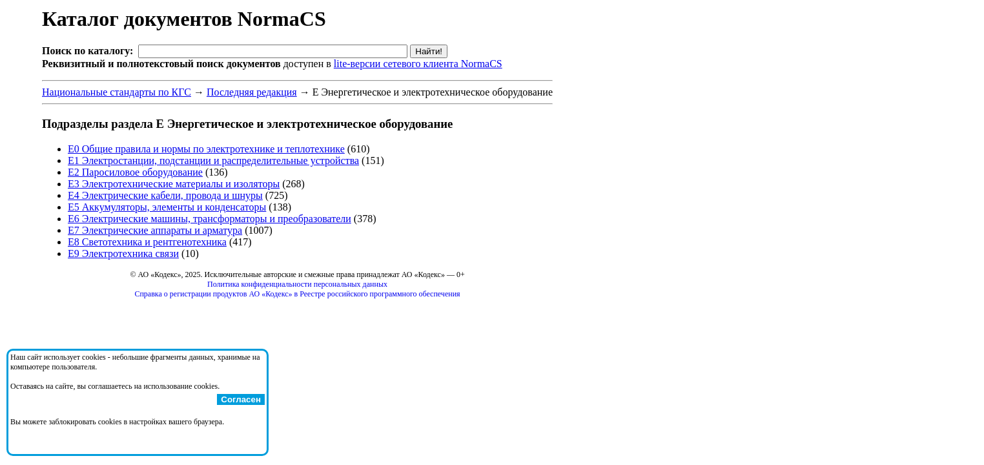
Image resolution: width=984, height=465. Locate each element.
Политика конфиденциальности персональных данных (297, 284)
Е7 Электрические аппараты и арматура (155, 230)
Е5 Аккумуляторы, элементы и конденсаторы (167, 207)
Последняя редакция (252, 92)
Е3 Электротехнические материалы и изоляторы (174, 183)
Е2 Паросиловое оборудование (135, 172)
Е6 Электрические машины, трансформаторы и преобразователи (209, 218)
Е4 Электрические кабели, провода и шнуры (165, 195)
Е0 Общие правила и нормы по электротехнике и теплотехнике (206, 148)
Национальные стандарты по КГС (116, 92)
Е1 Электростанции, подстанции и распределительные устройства (213, 160)
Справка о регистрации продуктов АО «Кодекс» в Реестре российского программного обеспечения (297, 293)
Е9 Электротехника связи (123, 253)
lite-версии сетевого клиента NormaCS (418, 63)
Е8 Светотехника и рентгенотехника (147, 241)
